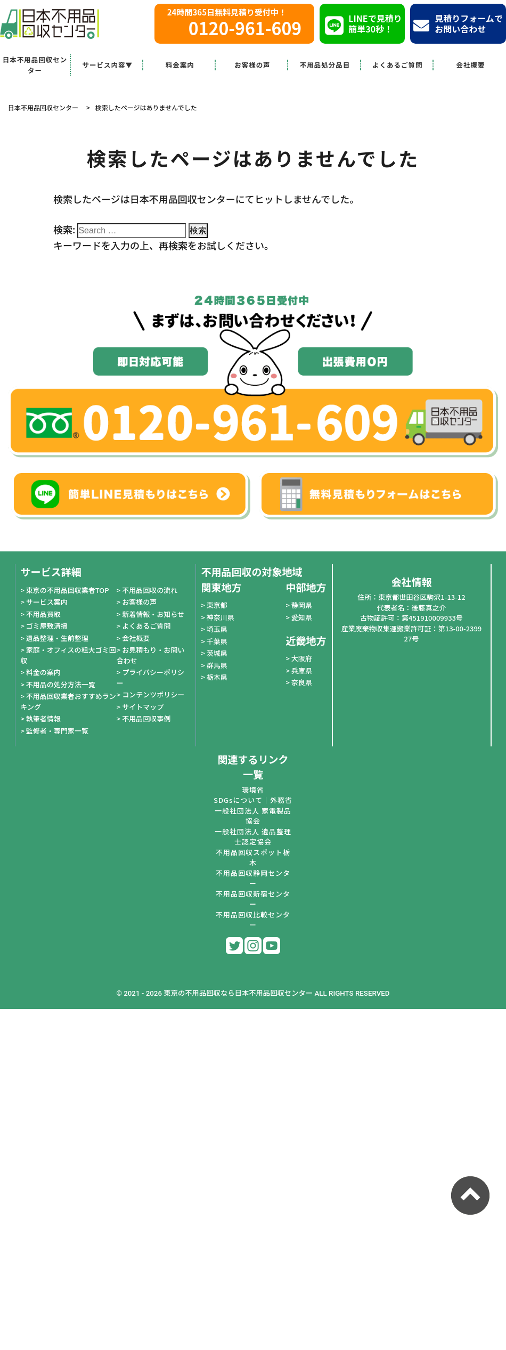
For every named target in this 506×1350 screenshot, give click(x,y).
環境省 (253, 790)
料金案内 (180, 65)
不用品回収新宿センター (253, 899)
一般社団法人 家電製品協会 (253, 816)
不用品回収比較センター (253, 919)
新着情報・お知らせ (153, 614)
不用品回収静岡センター (253, 878)
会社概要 (470, 65)
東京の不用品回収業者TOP (67, 590)
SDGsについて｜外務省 (253, 800)
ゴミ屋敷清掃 (47, 626)
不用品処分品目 (325, 65)
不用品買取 (43, 614)
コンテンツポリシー (153, 694)
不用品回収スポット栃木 (253, 857)
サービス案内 (47, 602)
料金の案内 (43, 672)
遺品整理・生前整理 (57, 638)
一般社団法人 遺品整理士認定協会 (253, 836)
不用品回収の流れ (149, 590)
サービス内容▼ (107, 65)
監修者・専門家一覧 (57, 731)
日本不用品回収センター (35, 64)
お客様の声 (252, 65)
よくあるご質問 (397, 65)
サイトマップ (143, 707)
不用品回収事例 (146, 718)
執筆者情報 (43, 718)
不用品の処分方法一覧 (60, 684)
